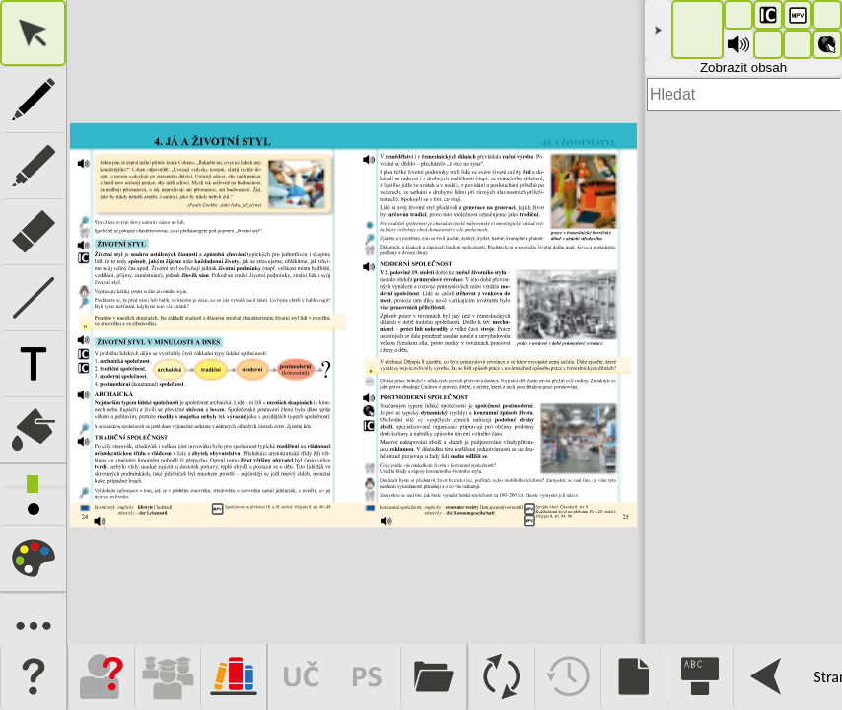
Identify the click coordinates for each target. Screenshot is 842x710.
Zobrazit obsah (743, 67)
